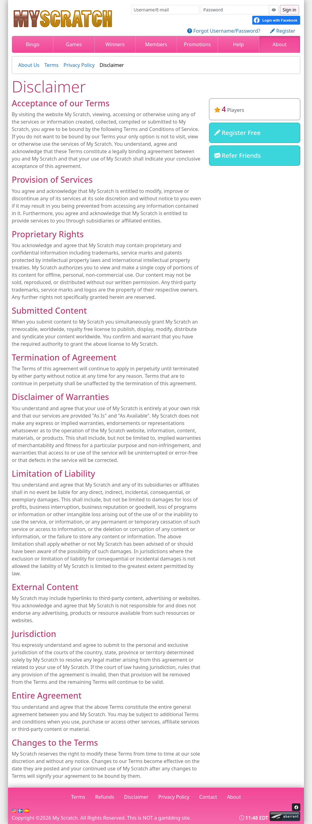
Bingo (32, 44)
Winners (115, 44)
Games (74, 44)
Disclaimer (112, 65)
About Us (28, 65)
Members (156, 44)
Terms (51, 65)
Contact (208, 796)
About (279, 44)
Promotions (197, 44)
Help (238, 44)
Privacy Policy (79, 65)
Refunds (104, 796)
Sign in (289, 10)
